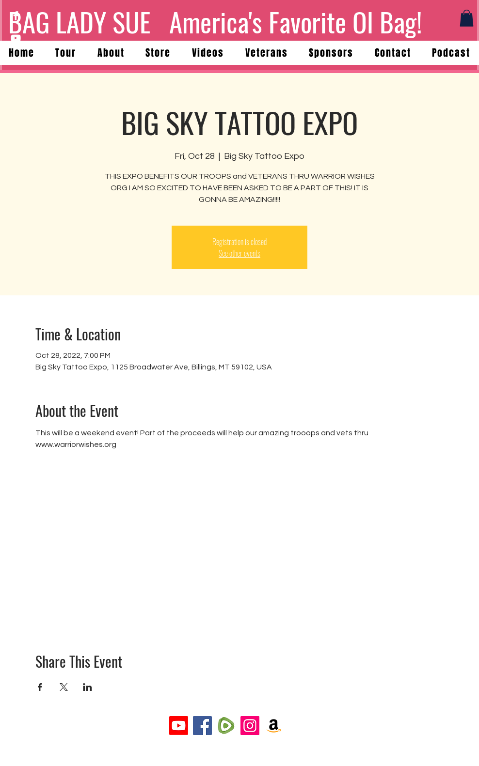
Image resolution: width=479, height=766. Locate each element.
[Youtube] (178, 725)
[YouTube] (16, 38)
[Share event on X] (63, 687)
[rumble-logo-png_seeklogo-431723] (226, 725)
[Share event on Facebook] (40, 687)
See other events (239, 253)
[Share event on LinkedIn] (87, 687)
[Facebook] (16, 16)
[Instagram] (249, 725)
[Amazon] (273, 725)
